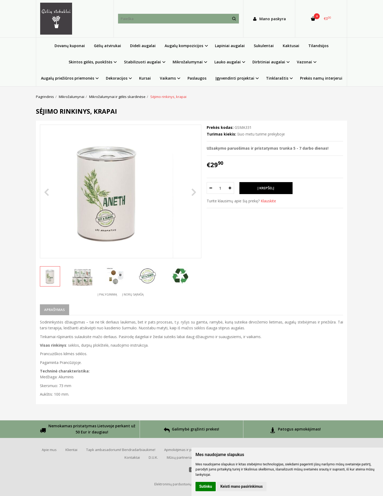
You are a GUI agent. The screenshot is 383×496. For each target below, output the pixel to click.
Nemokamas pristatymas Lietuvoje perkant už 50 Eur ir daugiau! (87, 429)
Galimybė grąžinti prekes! (191, 431)
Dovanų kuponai (70, 45)
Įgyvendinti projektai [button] (234, 78)
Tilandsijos (318, 45)
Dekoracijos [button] (116, 78)
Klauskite (268, 200)
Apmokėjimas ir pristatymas (186, 449)
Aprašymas (54, 309)
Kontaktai (132, 457)
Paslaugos (197, 78)
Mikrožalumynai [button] (188, 61)
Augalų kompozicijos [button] (184, 45)
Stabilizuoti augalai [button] (142, 61)
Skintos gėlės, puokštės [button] (90, 61)
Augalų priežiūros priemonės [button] (67, 78)
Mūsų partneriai (180, 457)
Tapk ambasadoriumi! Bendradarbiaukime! (120, 449)
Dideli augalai (143, 45)
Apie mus (49, 449)
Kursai (145, 78)
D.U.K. (153, 457)
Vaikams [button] (168, 78)
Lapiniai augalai (230, 45)
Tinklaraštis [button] (277, 78)
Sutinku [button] (205, 486)
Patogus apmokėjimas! (295, 431)
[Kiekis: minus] (210, 188)
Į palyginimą (107, 294)
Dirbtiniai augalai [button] (268, 61)
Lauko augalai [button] (227, 61)
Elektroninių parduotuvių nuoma (178, 484)
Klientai (71, 449)
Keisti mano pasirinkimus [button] (241, 486)
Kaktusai (291, 45)
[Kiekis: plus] (230, 188)
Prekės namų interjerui (321, 78)
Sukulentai (264, 45)
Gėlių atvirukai (107, 45)
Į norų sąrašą (133, 294)
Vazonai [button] (304, 61)
